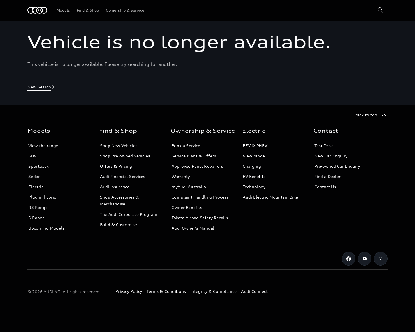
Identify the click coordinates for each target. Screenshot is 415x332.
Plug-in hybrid (42, 197)
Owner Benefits (187, 207)
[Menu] (37, 10)
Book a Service (186, 145)
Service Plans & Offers (194, 155)
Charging (252, 166)
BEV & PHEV (255, 145)
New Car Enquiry (330, 155)
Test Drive (324, 145)
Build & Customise (118, 224)
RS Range (38, 207)
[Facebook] (348, 259)
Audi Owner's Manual (193, 228)
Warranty (181, 176)
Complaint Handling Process (200, 197)
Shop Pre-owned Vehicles (125, 155)
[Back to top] (371, 115)
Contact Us (325, 186)
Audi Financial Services (122, 176)
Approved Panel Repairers (197, 166)
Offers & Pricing (116, 166)
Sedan (34, 176)
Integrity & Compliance (213, 291)
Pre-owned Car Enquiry (337, 166)
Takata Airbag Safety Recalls (200, 217)
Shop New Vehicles (118, 145)
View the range (43, 145)
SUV (32, 155)
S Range (36, 217)
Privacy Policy (128, 291)
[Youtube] (364, 259)
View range (254, 155)
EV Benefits (254, 176)
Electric (35, 186)
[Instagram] (381, 259)
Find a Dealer (327, 176)
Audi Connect (254, 291)
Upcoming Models (46, 228)
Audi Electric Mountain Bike (270, 197)
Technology (254, 186)
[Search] (381, 10)
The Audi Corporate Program (128, 214)
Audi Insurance (114, 186)
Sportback (38, 166)
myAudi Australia (189, 186)
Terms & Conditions (166, 291)
